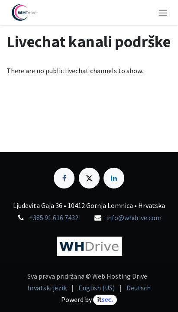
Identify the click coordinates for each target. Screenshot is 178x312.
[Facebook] (64, 178)
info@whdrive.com (134, 217)
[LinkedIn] (114, 178)
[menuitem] (47, 287)
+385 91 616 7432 (53, 217)
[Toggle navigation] (163, 12)
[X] (89, 178)
